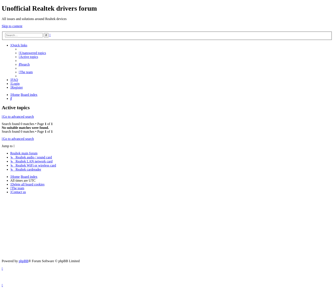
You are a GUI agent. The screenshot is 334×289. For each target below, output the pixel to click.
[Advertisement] (167, 227)
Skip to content (12, 26)
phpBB (23, 261)
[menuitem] (32, 53)
